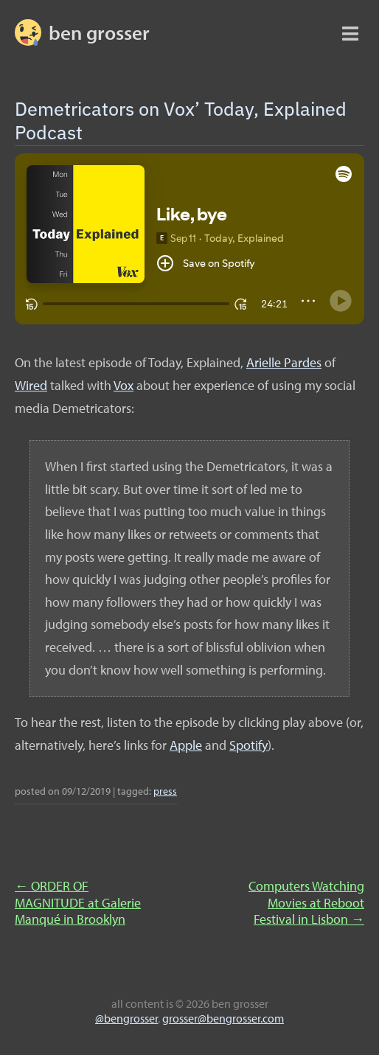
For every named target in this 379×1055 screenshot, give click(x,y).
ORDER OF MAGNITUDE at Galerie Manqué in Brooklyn (78, 902)
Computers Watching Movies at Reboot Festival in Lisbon (306, 902)
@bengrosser (126, 1018)
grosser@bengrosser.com (223, 1018)
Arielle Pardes (283, 362)
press (165, 791)
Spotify (248, 745)
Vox (123, 385)
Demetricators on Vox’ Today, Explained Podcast (181, 120)
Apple (186, 745)
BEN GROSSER (99, 32)
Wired (31, 385)
